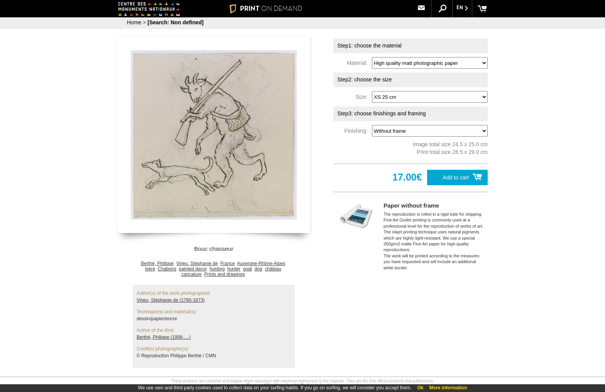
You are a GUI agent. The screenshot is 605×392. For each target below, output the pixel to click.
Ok (420, 387)
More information (448, 387)
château (273, 269)
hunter (233, 269)
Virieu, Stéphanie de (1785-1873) (171, 300)
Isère (150, 269)
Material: (358, 63)
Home (134, 22)
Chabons (167, 269)
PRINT (266, 8)
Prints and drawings (224, 274)
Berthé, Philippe (157, 263)
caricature (191, 274)
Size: (362, 97)
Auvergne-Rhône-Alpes (261, 263)
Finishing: (357, 131)
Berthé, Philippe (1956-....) (164, 337)
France (227, 263)
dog (258, 269)
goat (247, 269)
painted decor (193, 269)
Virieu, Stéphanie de (197, 263)
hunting (217, 269)
